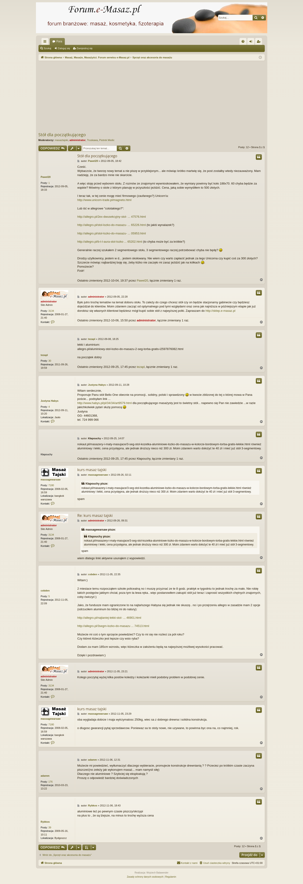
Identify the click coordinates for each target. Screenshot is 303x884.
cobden (45, 590)
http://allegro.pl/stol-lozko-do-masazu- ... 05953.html (111, 233)
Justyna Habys (50, 400)
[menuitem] (243, 41)
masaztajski (61, 140)
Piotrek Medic (107, 140)
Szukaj (47, 48)
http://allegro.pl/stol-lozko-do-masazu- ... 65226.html (111, 225)
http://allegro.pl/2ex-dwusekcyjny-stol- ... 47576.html (111, 216)
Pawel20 (46, 177)
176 (50, 781)
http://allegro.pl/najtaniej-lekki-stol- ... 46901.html (109, 617)
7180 (51, 485)
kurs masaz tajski (91, 469)
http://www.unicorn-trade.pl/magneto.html (104, 200)
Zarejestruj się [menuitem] (259, 42)
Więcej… (45, 42)
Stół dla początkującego (62, 135)
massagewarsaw (51, 479)
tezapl (44, 355)
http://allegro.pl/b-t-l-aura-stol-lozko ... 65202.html (109, 241)
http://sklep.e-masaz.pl (220, 310)
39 (49, 827)
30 (49, 360)
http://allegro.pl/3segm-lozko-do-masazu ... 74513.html (113, 626)
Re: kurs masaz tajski (95, 515)
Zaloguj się (64, 48)
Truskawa (92, 140)
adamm (45, 775)
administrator (77, 140)
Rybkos (45, 821)
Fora (59, 41)
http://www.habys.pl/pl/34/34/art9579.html (104, 403)
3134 (51, 310)
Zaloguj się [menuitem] (251, 42)
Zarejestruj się (85, 48)
